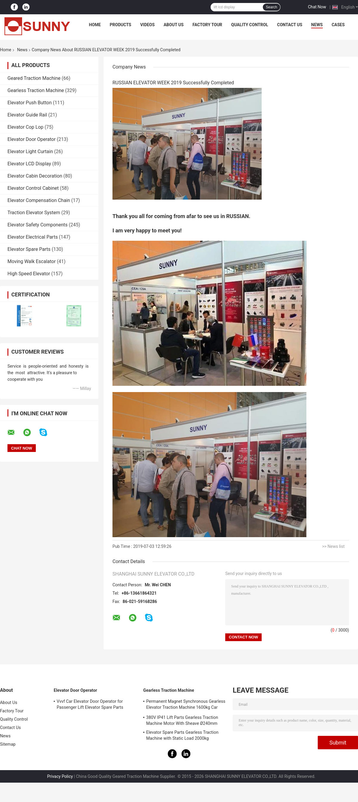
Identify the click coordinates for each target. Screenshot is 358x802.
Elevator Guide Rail (27, 115)
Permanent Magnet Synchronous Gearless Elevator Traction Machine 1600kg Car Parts (185, 705)
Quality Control (249, 24)
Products (120, 24)
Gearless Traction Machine (35, 90)
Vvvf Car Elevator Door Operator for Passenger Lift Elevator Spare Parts (90, 704)
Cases (338, 24)
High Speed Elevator (28, 273)
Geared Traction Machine (34, 78)
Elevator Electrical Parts (32, 237)
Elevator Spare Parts (28, 249)
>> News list (333, 546)
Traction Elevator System (33, 212)
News (317, 24)
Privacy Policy (60, 776)
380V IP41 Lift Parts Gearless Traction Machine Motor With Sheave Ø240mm (182, 720)
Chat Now (317, 6)
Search (271, 7)
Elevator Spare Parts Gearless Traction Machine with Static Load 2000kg (182, 735)
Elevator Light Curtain (30, 151)
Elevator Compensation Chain (38, 200)
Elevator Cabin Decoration (34, 176)
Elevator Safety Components (37, 225)
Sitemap (8, 744)
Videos (147, 24)
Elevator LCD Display (29, 164)
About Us (173, 24)
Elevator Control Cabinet (33, 188)
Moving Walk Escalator (31, 261)
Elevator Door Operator (31, 139)
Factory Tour (207, 24)
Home (95, 24)
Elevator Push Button (29, 102)
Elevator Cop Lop (25, 127)
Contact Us (289, 24)
